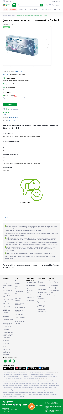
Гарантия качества (20, 307)
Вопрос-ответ (30, 297)
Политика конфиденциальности (8, 295)
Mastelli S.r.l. (18, 71)
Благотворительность (20, 292)
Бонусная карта (56, 1)
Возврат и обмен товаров (8, 320)
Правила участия (31, 288)
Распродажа (13, 9)
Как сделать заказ (8, 281)
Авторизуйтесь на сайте (9, 217)
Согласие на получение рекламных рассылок (6, 352)
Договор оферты (8, 323)
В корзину (10, 104)
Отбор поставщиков (41, 297)
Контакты (17, 289)
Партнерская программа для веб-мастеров (41, 311)
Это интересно (7, 290)
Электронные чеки (30, 301)
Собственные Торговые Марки (42, 306)
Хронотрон (6, 74)
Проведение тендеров (41, 281)
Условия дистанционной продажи (7, 310)
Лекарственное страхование (19, 304)
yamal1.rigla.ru (54, 372)
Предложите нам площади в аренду (42, 293)
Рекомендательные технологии (20, 318)
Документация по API (42, 301)
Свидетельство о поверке (19, 311)
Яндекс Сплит (22, 9)
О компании (18, 281)
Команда (17, 286)
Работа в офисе (53, 288)
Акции (5, 9)
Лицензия (6, 303)
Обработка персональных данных (7, 345)
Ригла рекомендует (34, 9)
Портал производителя (41, 288)
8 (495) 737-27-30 (43, 378)
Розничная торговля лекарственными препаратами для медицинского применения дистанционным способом (8, 335)
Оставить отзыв (19, 296)
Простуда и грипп (46, 9)
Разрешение (6, 306)
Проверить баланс (29, 291)
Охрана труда (53, 295)
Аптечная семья (31, 282)
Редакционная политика (19, 299)
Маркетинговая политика (7, 315)
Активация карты (31, 285)
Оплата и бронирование (7, 284)
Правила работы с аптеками (20, 322)
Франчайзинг (41, 285)
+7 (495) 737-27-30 (8, 402)
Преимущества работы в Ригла (53, 281)
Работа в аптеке (53, 285)
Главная (5, 15)
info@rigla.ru (51, 411)
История (17, 283)
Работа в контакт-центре (54, 291)
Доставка (6, 288)
